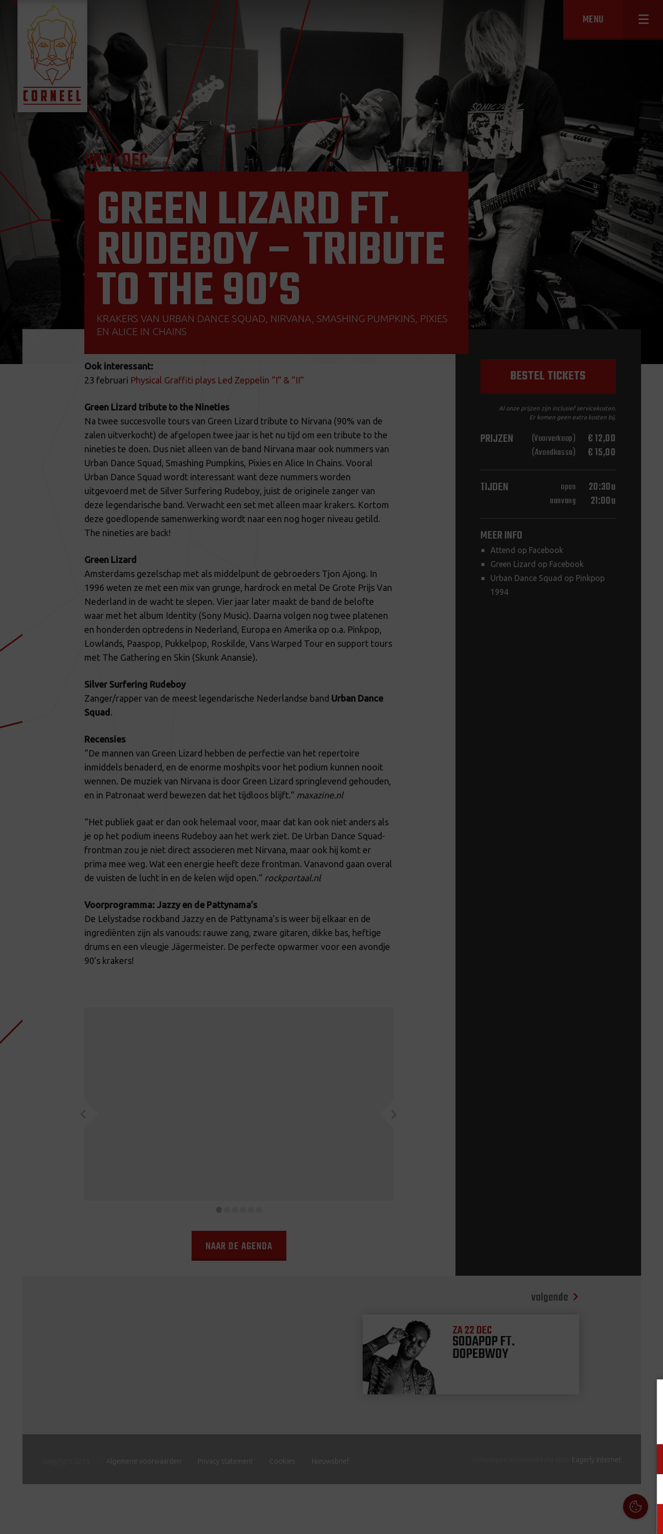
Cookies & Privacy (542, 1398)
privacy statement (614, 1426)
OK (648, 1519)
